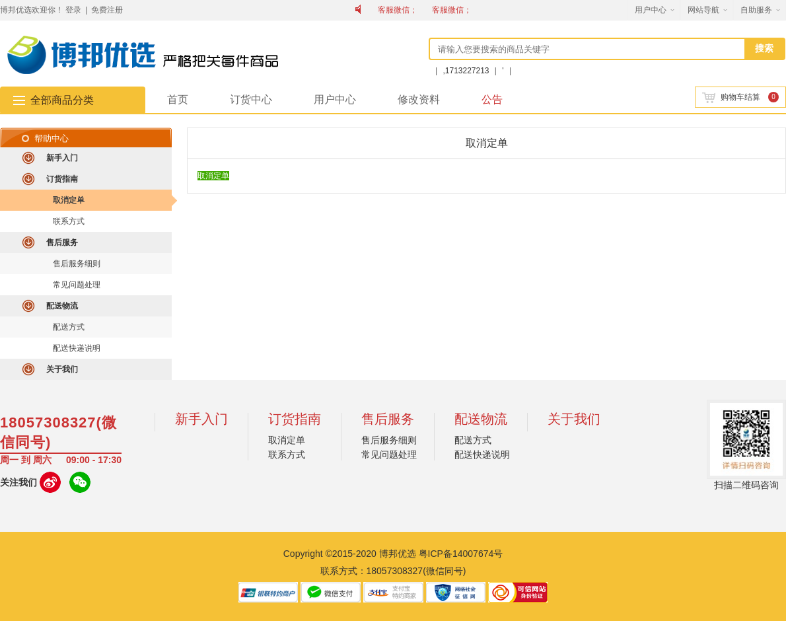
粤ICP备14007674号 (461, 553)
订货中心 (251, 99)
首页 (177, 99)
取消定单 (69, 200)
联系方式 (69, 221)
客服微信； (397, 10)
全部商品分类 (62, 100)
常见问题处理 (76, 284)
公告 (492, 99)
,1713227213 (467, 70)
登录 (73, 10)
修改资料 (419, 99)
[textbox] (587, 49)
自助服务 (756, 10)
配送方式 (69, 327)
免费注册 (107, 10)
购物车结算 (731, 97)
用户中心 (650, 10)
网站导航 (703, 10)
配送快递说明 (76, 348)
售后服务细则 (76, 263)
